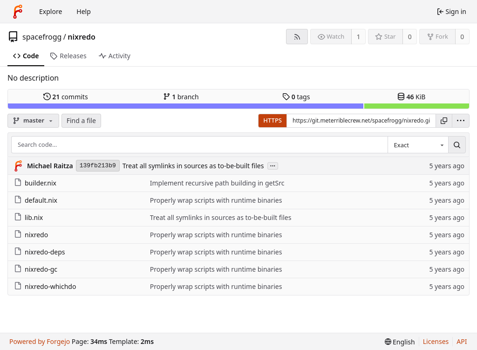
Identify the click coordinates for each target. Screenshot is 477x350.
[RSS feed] (297, 36)
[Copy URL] (444, 121)
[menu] (461, 121)
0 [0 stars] (410, 36)
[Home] (18, 11)
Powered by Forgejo (39, 341)
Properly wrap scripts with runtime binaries (216, 200)
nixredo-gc (35, 269)
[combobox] (418, 145)
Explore (50, 11)
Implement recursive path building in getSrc (217, 182)
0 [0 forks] (462, 36)
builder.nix (35, 182)
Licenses (436, 341)
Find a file (81, 120)
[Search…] (457, 145)
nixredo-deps (39, 251)
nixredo (81, 36)
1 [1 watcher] (359, 36)
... (273, 165)
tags (296, 96)
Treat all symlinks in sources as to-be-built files (193, 165)
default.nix (35, 200)
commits (65, 96)
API (462, 341)
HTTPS (272, 120)
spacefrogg (41, 36)
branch (181, 96)
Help (83, 11)
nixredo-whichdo (45, 286)
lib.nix (28, 217)
